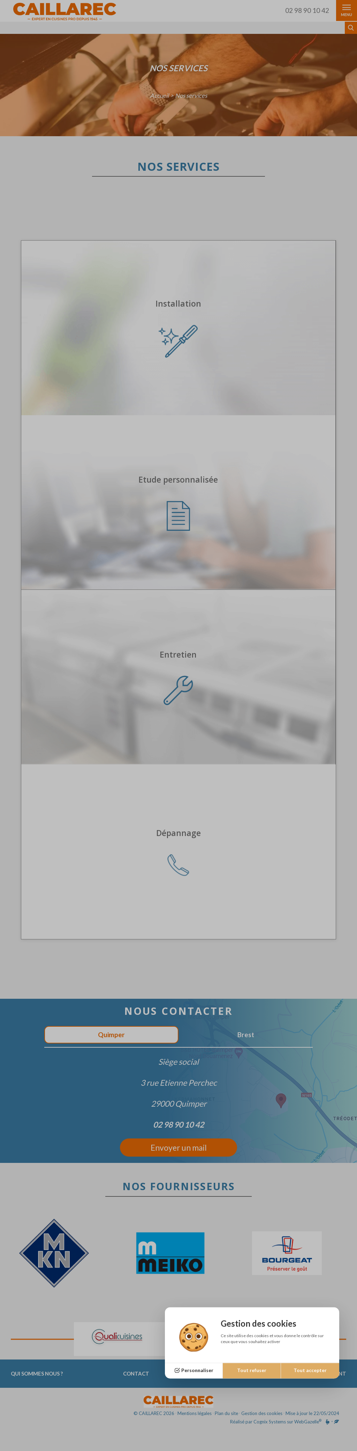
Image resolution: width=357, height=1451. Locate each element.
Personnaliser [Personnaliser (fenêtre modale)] (197, 1370)
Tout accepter (310, 1370)
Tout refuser (251, 1370)
